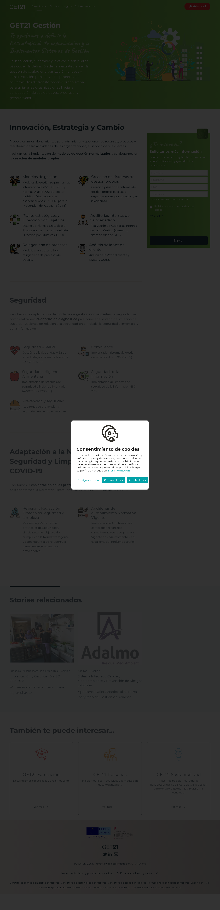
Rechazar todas (113, 480)
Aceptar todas (137, 480)
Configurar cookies (88, 480)
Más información (119, 470)
